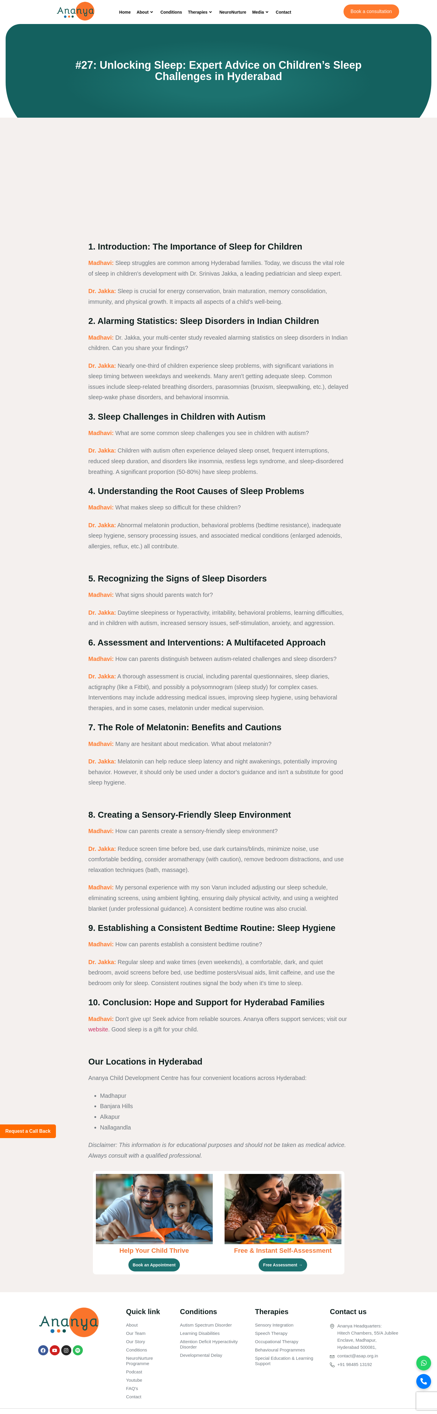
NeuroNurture (232, 12)
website (98, 1029)
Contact (283, 12)
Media (261, 12)
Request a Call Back (28, 1131)
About (145, 12)
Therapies (200, 12)
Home (125, 12)
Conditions (171, 12)
